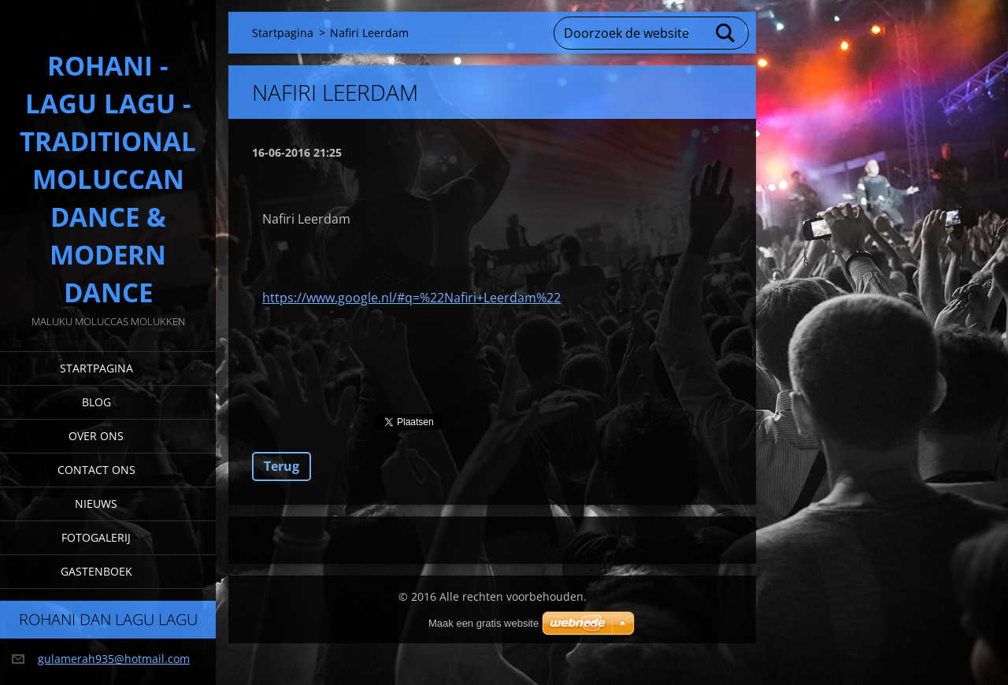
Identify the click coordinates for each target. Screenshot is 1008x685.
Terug (281, 466)
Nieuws (96, 503)
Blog (96, 401)
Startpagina (96, 368)
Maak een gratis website (483, 623)
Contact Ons (96, 469)
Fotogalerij (96, 537)
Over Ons (96, 435)
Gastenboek (96, 571)
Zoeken (726, 33)
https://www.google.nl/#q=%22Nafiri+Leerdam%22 (411, 297)
